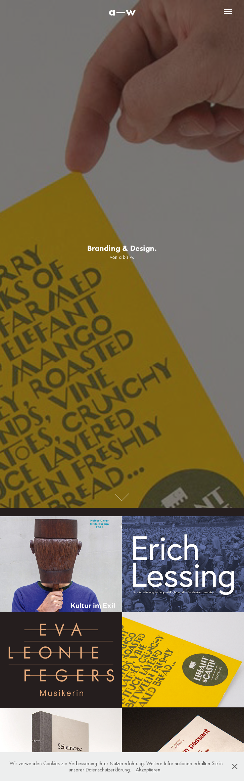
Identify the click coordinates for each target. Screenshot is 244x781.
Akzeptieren (148, 769)
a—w (122, 11)
